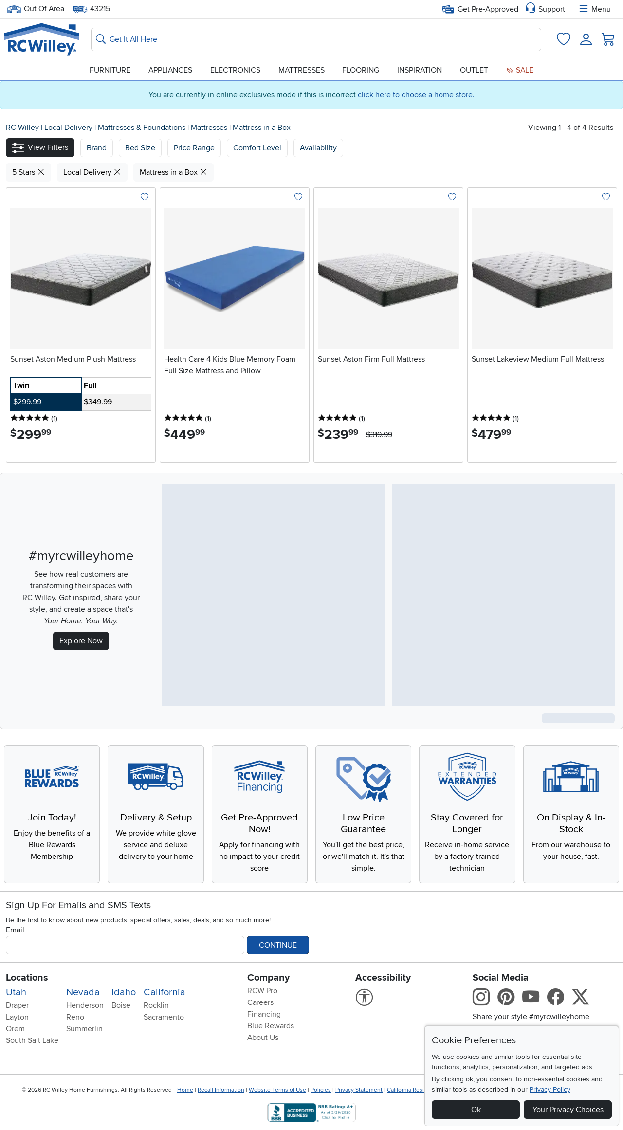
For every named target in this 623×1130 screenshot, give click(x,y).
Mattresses (301, 70)
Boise (120, 1005)
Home (185, 1090)
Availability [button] (318, 148)
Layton (17, 1017)
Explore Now (81, 641)
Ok (476, 1109)
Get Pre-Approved (480, 9)
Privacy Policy (550, 1089)
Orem (15, 1029)
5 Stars (28, 172)
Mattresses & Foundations (142, 127)
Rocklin (156, 1005)
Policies (321, 1090)
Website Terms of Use (277, 1090)
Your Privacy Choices (568, 1109)
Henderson (85, 1005)
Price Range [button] (194, 148)
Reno (75, 1017)
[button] (40, 147)
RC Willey (22, 127)
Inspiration (419, 70)
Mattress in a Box (262, 127)
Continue (278, 945)
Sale (519, 70)
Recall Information (221, 1090)
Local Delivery (69, 127)
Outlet (474, 70)
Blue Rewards (270, 1026)
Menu (594, 9)
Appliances (170, 70)
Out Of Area (35, 9)
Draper (17, 1005)
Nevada (83, 992)
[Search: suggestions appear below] (316, 39)
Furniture (110, 70)
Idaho (123, 992)
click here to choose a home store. (416, 95)
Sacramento (164, 1017)
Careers (260, 1002)
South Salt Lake (32, 1040)
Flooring (360, 70)
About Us (262, 1037)
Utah (16, 992)
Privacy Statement (359, 1090)
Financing (264, 1014)
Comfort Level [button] (257, 148)
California (164, 992)
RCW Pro (262, 991)
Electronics (235, 70)
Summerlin (84, 1029)
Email (15, 930)
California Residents (413, 1090)
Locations (27, 978)
